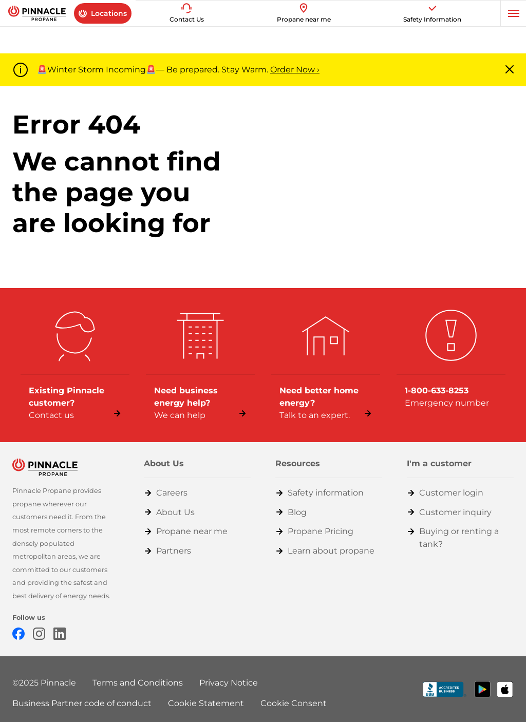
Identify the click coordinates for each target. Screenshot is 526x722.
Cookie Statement (206, 703)
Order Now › (295, 69)
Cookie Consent (293, 703)
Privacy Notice (228, 683)
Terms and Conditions (137, 683)
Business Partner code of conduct (82, 703)
